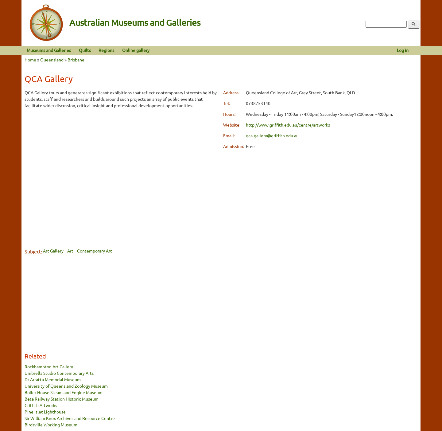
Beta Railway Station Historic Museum (62, 399)
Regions (106, 50)
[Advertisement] (122, 157)
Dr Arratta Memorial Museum (53, 379)
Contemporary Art (94, 250)
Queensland (52, 59)
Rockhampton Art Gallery (49, 366)
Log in (403, 50)
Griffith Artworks (41, 405)
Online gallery (135, 50)
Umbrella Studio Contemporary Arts (59, 373)
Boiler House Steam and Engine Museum (64, 392)
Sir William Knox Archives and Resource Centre (70, 418)
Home (30, 59)
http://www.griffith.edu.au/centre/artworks (288, 124)
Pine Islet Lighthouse (45, 411)
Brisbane (76, 59)
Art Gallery (53, 250)
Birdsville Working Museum (51, 424)
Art (70, 250)
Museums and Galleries (49, 50)
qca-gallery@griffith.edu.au (272, 135)
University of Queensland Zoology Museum (66, 386)
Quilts (85, 50)
